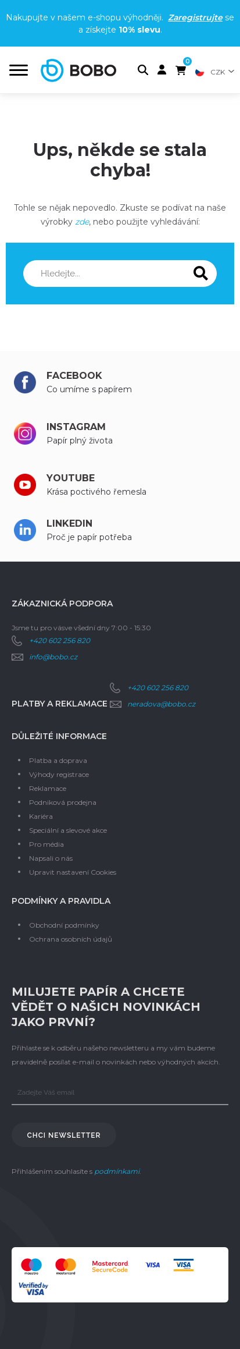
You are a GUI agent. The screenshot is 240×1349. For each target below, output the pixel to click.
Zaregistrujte (195, 17)
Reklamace (47, 788)
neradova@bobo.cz (161, 704)
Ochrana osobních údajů (70, 939)
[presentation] (100, 1213)
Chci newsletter (64, 1135)
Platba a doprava (58, 760)
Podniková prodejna (62, 802)
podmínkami (116, 1171)
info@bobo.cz (53, 656)
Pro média (46, 844)
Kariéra (41, 816)
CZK (217, 72)
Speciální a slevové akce (68, 830)
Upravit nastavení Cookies (72, 872)
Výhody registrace (59, 774)
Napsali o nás (51, 858)
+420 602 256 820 (59, 640)
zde (82, 221)
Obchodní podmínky (64, 925)
